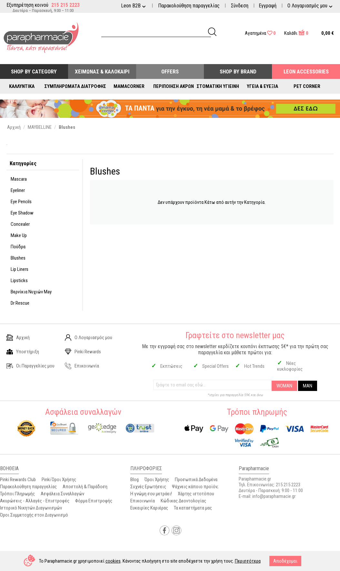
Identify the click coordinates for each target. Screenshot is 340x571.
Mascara (19, 179)
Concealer (20, 224)
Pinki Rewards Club (18, 479)
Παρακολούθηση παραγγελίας (189, 6)
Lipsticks (19, 280)
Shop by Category (34, 71)
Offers (170, 71)
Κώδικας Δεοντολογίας (183, 501)
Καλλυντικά (22, 86)
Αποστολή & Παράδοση (85, 487)
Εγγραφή (267, 6)
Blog (134, 479)
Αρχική (18, 337)
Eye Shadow (22, 213)
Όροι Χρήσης (157, 479)
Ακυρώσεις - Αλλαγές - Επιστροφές (34, 501)
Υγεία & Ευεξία (262, 86)
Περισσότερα (248, 561)
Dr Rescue (20, 303)
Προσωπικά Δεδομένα (196, 479)
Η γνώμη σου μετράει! (151, 494)
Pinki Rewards (83, 351)
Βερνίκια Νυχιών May (31, 292)
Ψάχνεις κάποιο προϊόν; (195, 487)
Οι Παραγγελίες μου (30, 366)
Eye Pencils (21, 202)
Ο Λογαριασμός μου (88, 337)
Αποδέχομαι (285, 561)
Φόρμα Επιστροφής (93, 501)
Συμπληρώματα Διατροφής (75, 86)
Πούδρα (18, 247)
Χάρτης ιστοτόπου (196, 494)
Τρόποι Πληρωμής (17, 494)
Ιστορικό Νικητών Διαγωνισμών (31, 508)
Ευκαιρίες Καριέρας (149, 508)
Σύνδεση (239, 6)
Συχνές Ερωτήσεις (148, 487)
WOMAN (284, 386)
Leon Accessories (306, 71)
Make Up (19, 235)
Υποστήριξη (22, 351)
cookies (113, 561)
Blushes (18, 258)
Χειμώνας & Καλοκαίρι (102, 71)
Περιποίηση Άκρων (173, 86)
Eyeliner (18, 190)
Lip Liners (19, 269)
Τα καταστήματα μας (193, 508)
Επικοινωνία (82, 366)
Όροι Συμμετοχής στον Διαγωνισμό (34, 515)
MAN (307, 386)
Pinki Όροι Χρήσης (59, 479)
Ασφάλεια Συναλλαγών (62, 494)
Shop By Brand (238, 71)
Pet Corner (307, 86)
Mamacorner (129, 86)
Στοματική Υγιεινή (218, 86)
